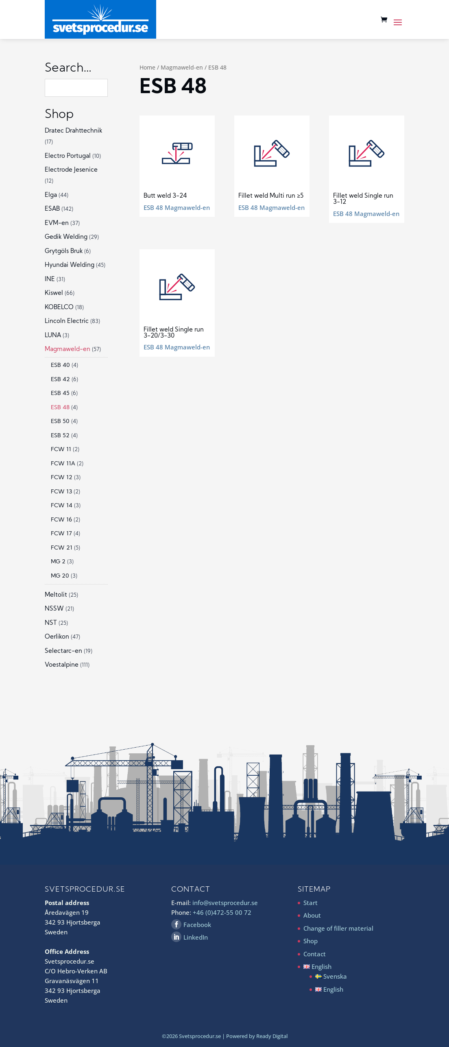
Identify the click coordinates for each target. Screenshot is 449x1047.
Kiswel (54, 293)
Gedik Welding (66, 237)
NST (51, 623)
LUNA (53, 336)
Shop (310, 941)
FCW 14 (61, 506)
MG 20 (60, 576)
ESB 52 (60, 436)
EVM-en (57, 223)
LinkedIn (195, 937)
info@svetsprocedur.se (225, 903)
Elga (51, 195)
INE (50, 280)
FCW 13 (61, 492)
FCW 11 (61, 450)
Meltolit (56, 595)
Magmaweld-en (182, 67)
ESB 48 (60, 408)
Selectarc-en (63, 651)
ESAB (52, 209)
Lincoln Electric (67, 321)
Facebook (197, 924)
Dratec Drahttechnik (73, 131)
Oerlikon (57, 637)
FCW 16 (61, 520)
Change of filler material (338, 928)
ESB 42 (60, 380)
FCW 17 (61, 534)
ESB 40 (60, 365)
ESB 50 (60, 422)
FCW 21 (61, 548)
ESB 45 (60, 393)
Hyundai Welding (69, 265)
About (312, 915)
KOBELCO (59, 308)
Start (310, 903)
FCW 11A (63, 464)
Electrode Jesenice (71, 170)
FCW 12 (61, 478)
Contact (314, 954)
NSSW (54, 609)
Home (147, 67)
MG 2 (58, 562)
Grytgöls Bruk (64, 252)
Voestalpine (61, 665)
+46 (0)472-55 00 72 (222, 912)
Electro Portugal (68, 156)
